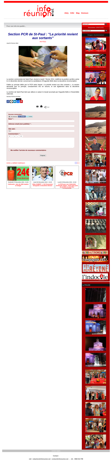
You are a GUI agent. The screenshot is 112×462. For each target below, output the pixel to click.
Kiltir (72, 13)
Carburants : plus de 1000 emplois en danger (18, 185)
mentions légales (56, 450)
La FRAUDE (86, 285)
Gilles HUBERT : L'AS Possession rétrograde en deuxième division (42, 185)
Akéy (66, 13)
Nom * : (11, 119)
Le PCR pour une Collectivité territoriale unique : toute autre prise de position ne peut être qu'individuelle (67, 186)
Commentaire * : (14, 134)
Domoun (84, 13)
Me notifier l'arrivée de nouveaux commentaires (28, 150)
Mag (78, 13)
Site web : (12, 129)
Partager (47, 107)
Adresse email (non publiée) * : (19, 124)
